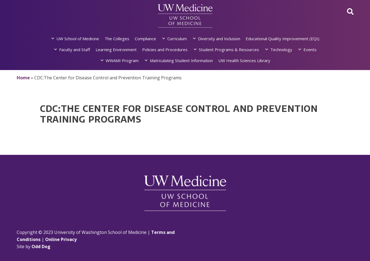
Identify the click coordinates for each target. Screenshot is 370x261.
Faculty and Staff (74, 49)
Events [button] (310, 49)
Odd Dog (40, 246)
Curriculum (177, 38)
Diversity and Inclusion (219, 38)
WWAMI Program (122, 60)
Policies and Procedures (165, 49)
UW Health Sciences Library (244, 60)
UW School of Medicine (77, 38)
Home (23, 78)
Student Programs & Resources (229, 49)
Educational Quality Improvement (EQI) (282, 38)
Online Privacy (61, 239)
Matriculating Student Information (181, 60)
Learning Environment (116, 49)
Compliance (145, 38)
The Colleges (117, 38)
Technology (281, 49)
